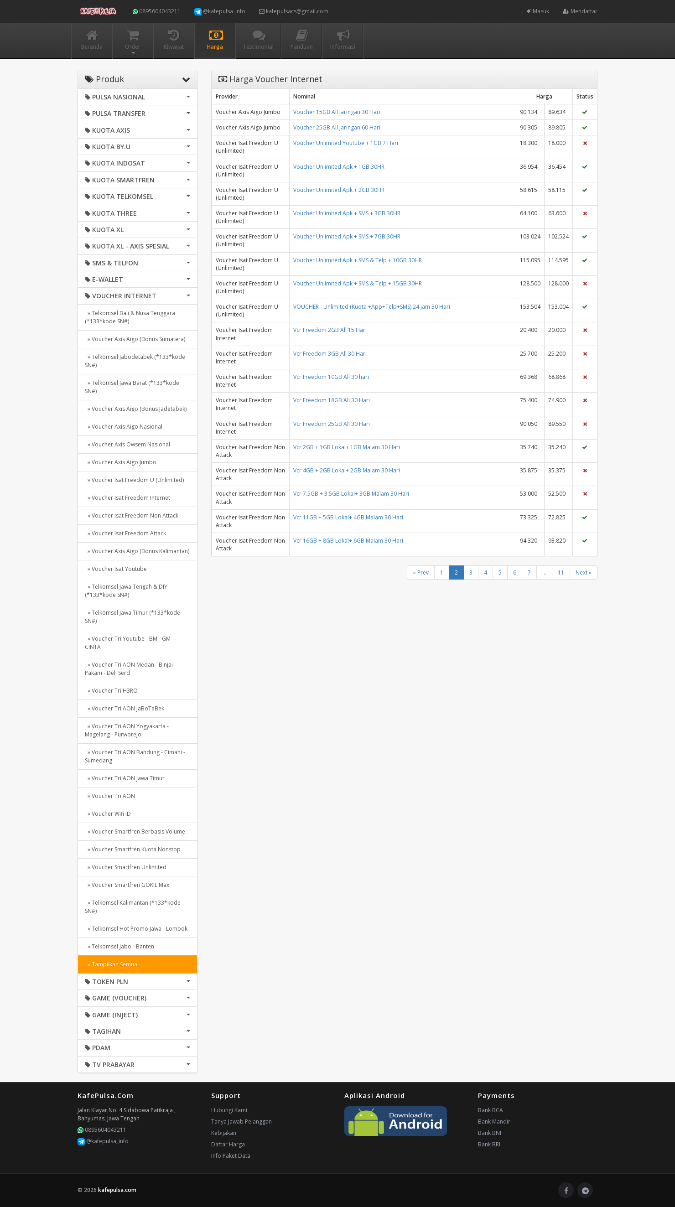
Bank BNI (489, 1133)
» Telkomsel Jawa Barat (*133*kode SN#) (132, 387)
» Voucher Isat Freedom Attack (125, 533)
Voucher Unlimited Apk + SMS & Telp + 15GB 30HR (357, 283)
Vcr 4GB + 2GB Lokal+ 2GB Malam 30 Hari (346, 470)
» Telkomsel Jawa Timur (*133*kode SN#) (132, 617)
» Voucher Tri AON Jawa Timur (125, 778)
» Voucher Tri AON (110, 796)
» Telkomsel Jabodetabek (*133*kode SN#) (135, 361)
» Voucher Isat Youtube (116, 569)
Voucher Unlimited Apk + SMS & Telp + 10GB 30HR (357, 260)
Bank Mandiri (495, 1121)
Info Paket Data (230, 1156)
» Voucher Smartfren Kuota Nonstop (133, 849)
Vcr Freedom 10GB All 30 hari (331, 377)
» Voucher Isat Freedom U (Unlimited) (134, 480)
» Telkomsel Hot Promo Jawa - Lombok (136, 928)
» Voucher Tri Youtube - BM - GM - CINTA (129, 643)
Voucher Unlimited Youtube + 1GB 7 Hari (345, 143)
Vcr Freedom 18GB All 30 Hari (331, 400)
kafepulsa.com (117, 1190)
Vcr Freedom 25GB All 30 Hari (331, 424)
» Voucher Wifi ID (108, 814)
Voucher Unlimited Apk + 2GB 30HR (338, 190)
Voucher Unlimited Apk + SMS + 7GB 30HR (346, 236)
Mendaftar (580, 11)
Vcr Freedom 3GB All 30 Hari (330, 353)
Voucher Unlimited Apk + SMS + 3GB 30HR (346, 213)
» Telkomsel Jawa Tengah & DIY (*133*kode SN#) (126, 591)
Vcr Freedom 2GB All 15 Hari (330, 330)
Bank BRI (489, 1144)
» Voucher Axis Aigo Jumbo (120, 462)
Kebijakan (223, 1133)
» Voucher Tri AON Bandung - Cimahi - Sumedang (135, 756)
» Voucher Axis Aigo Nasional (123, 426)
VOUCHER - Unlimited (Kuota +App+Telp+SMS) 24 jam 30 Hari (371, 307)
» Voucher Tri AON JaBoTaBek (124, 708)
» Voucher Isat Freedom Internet (127, 498)
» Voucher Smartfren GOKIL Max (127, 885)
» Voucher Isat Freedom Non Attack (131, 515)
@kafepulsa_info (219, 11)
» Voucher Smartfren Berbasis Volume (135, 831)
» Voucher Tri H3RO (111, 690)
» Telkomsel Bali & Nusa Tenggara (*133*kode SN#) (130, 317)
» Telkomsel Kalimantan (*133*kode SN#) (133, 907)
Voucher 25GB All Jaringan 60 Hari (336, 127)
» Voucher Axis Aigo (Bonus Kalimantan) (137, 551)
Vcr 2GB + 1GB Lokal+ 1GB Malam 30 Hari (346, 447)
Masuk (538, 11)
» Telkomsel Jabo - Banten (119, 946)
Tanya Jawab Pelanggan (241, 1121)
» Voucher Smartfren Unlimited (125, 867)
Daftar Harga (228, 1144)
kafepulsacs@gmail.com (293, 11)
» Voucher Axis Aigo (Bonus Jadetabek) (136, 409)
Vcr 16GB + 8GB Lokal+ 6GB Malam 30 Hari (348, 540)
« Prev (421, 572)
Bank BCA (490, 1110)
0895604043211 (157, 11)
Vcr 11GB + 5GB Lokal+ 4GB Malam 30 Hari (348, 517)
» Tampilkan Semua (111, 964)
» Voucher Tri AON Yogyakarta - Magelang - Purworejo (127, 730)
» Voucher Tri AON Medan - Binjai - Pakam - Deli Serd (130, 669)
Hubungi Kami (229, 1110)
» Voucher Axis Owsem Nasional (127, 444)
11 (561, 572)
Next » (584, 572)
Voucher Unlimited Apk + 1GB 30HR (338, 167)
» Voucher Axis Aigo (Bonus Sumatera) (135, 339)
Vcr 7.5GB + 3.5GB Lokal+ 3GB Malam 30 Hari (351, 493)
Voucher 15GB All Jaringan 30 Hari (336, 112)
